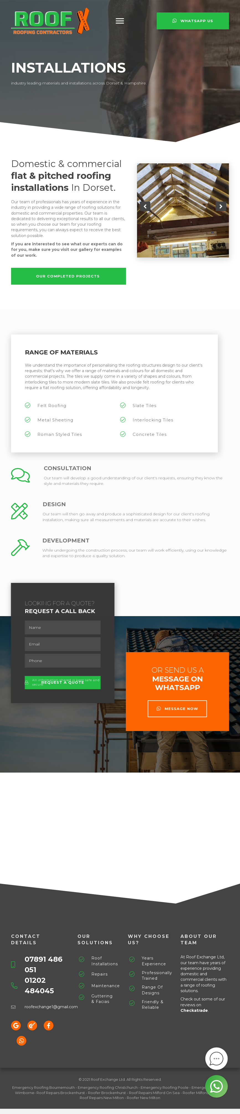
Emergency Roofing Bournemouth (43, 1087)
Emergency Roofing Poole (165, 1087)
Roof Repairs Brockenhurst (61, 1092)
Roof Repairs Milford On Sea (154, 1092)
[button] (120, 21)
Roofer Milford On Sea (203, 1092)
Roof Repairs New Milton (102, 1097)
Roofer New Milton (143, 1097)
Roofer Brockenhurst (107, 1092)
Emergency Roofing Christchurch (108, 1087)
